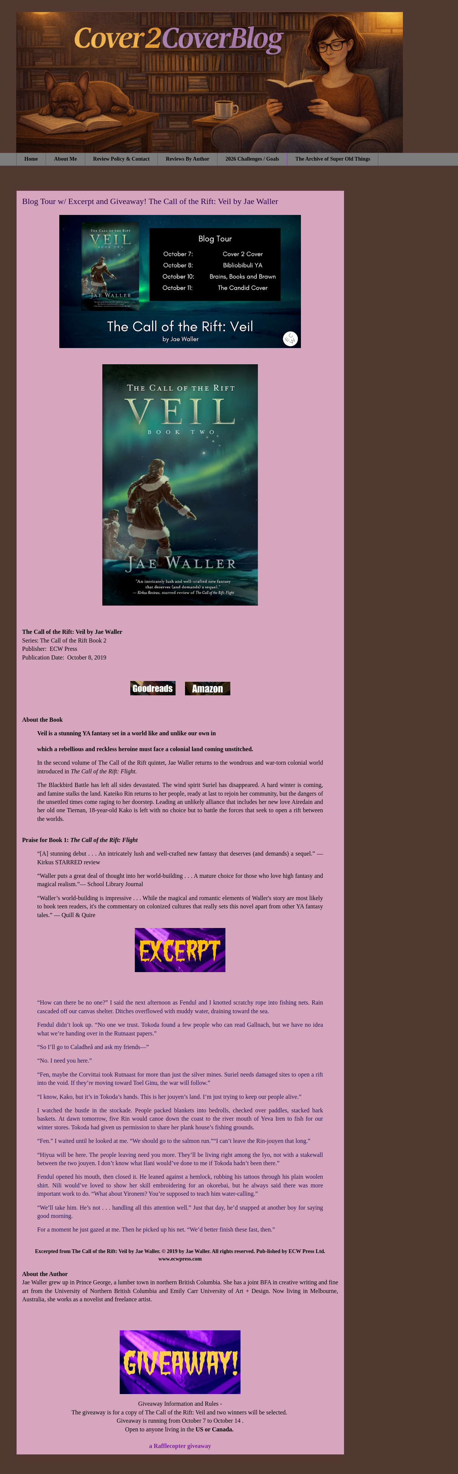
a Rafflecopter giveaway (180, 1446)
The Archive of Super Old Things (332, 159)
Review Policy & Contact (121, 159)
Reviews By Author (187, 159)
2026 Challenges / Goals (252, 159)
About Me (65, 159)
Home (31, 159)
